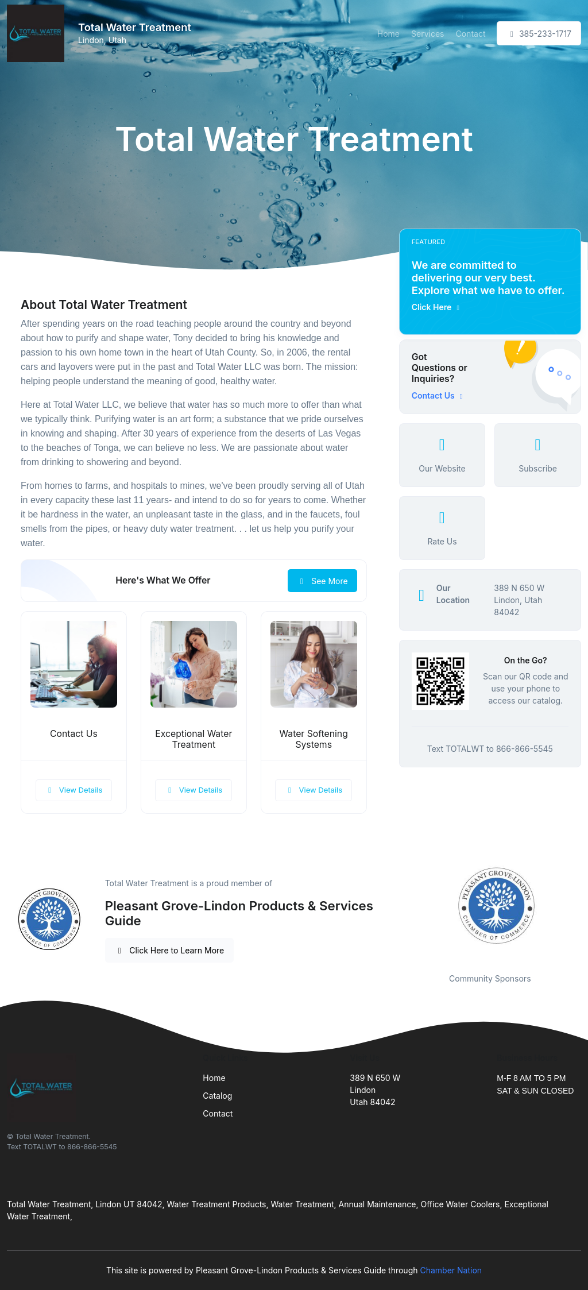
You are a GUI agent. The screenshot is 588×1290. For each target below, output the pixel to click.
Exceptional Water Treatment (193, 739)
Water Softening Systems (314, 739)
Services (427, 33)
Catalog (217, 1095)
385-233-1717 (538, 33)
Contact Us (74, 733)
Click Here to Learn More (170, 950)
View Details (74, 789)
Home (388, 33)
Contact (470, 33)
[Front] (38, 33)
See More (322, 581)
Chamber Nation (451, 1270)
